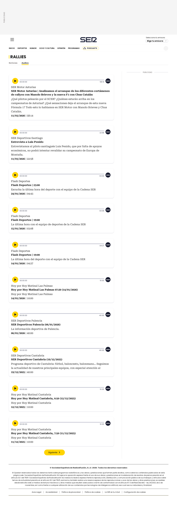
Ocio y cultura (46, 48)
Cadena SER (88, 39)
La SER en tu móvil (112, 492)
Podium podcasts (81, 507)
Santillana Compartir (96, 499)
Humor (33, 48)
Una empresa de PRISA (32, 502)
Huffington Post (60, 503)
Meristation (131, 507)
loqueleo (118, 507)
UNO (74, 503)
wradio (83, 503)
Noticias (13, 63)
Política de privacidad (71, 492)
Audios (25, 63)
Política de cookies (93, 492)
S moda (105, 507)
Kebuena (137, 503)
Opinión (61, 48)
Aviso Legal (36, 492)
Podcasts (92, 48)
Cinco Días (94, 503)
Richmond (54, 507)
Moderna (68, 507)
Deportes (22, 48)
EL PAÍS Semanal (114, 503)
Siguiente (52, 453)
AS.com (119, 499)
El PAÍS (56, 499)
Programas (74, 48)
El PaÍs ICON (93, 507)
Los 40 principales (68, 499)
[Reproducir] (15, 81)
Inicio (12, 48)
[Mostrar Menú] (12, 39)
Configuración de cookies (135, 492)
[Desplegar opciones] (108, 80)
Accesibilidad (51, 492)
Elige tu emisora (155, 41)
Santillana (81, 499)
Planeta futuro (126, 503)
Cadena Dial (104, 503)
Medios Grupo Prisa (32, 508)
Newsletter (159, 48)
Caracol (138, 499)
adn (128, 499)
